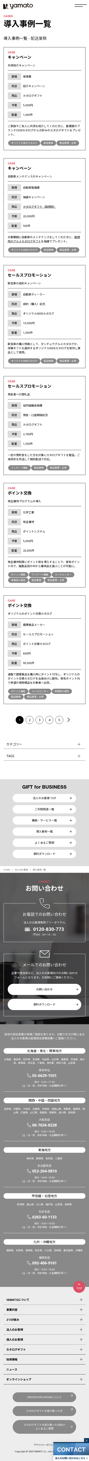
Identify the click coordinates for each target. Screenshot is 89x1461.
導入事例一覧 (44, 831)
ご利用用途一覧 (44, 809)
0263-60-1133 (44, 1217)
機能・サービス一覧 (44, 820)
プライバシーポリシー (44, 1445)
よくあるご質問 (44, 843)
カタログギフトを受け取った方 (44, 1411)
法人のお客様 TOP (44, 798)
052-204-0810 (44, 1171)
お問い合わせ (44, 989)
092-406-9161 (44, 1263)
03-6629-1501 (44, 1075)
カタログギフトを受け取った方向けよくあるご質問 (44, 1427)
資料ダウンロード (44, 854)
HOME (7, 869)
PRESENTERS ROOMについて (44, 1397)
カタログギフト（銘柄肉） (39, 207)
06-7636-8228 (44, 1125)
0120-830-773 (48, 929)
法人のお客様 (21, 869)
